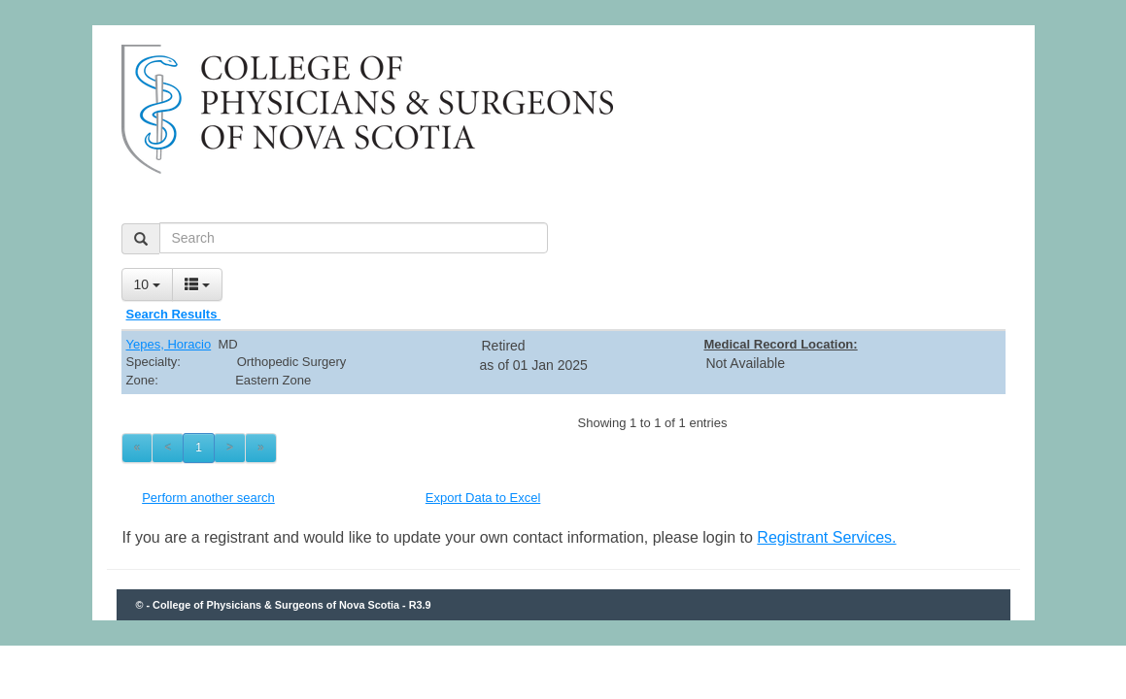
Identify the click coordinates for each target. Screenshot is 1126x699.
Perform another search (208, 497)
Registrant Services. (826, 537)
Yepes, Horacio (169, 344)
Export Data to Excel (483, 497)
